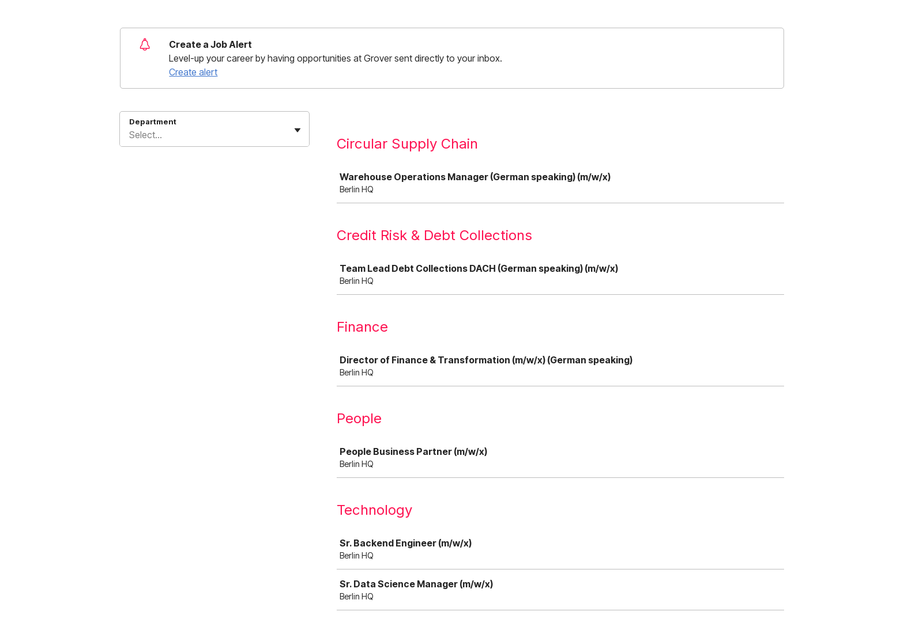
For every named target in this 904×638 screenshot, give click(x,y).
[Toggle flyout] (297, 130)
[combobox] (130, 134)
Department (152, 121)
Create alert (193, 72)
